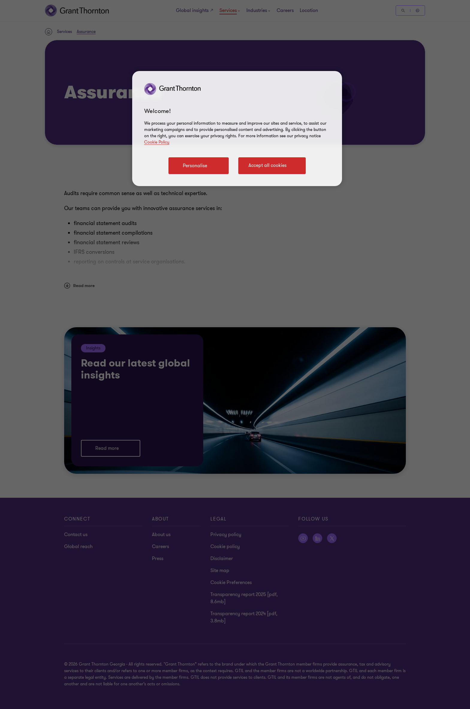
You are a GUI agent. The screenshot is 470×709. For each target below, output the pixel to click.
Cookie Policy (156, 142)
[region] (237, 128)
